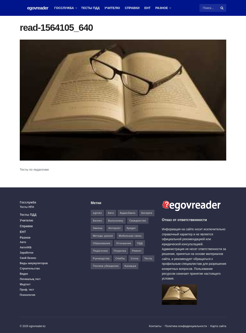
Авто (23, 242)
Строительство (30, 268)
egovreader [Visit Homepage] (37, 8)
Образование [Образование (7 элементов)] (101, 243)
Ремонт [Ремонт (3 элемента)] (137, 250)
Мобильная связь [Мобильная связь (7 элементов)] (130, 235)
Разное (161, 8)
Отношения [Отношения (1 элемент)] (123, 243)
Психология (27, 294)
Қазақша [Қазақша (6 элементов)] (130, 266)
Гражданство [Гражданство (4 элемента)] (137, 220)
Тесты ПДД (90, 8)
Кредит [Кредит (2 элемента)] (131, 228)
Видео (24, 273)
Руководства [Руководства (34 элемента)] (101, 258)
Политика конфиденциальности (186, 326)
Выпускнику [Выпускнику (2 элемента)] (115, 220)
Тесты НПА (27, 207)
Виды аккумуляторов (34, 263)
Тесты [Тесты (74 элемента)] (148, 258)
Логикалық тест (30, 279)
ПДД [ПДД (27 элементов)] (140, 243)
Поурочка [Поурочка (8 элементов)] (120, 250)
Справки (132, 8)
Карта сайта (218, 326)
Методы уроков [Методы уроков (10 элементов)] (103, 235)
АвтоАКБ (26, 247)
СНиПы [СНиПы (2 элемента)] (120, 258)
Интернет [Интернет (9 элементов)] (115, 228)
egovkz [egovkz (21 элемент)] (97, 213)
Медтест (25, 284)
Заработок (26, 252)
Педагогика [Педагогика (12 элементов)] (100, 250)
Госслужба (64, 8)
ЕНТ (147, 8)
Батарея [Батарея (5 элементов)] (146, 213)
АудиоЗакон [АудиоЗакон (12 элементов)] (128, 213)
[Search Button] (222, 8)
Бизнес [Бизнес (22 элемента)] (97, 220)
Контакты (155, 326)
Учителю (112, 8)
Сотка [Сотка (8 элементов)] (134, 258)
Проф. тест (27, 289)
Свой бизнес (28, 258)
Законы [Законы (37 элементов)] (98, 228)
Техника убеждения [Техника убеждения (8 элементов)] (106, 266)
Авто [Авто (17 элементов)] (111, 213)
